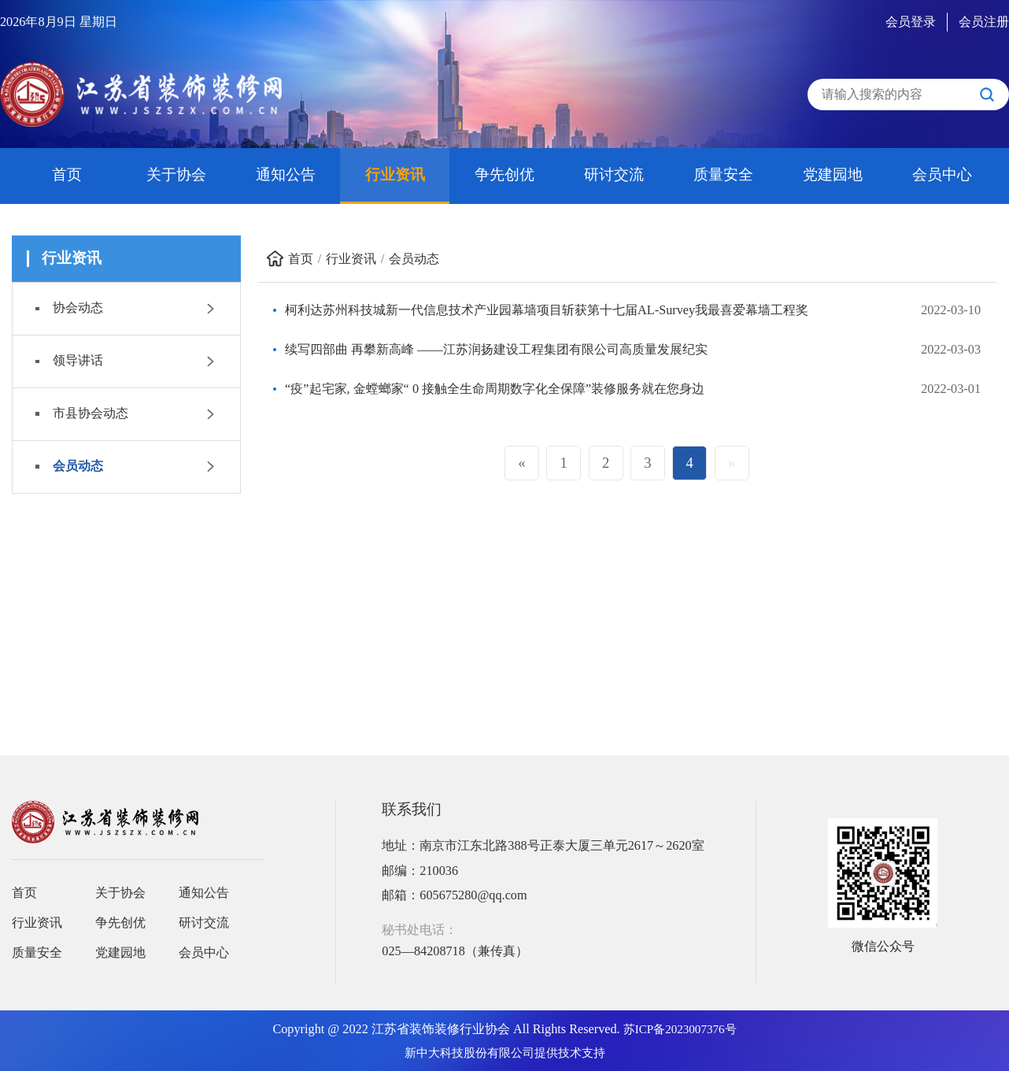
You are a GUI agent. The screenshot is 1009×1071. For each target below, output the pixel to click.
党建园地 (833, 174)
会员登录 (910, 22)
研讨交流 (614, 174)
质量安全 (723, 174)
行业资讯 (395, 174)
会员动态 (414, 259)
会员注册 (984, 22)
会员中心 (942, 174)
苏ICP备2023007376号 (680, 1029)
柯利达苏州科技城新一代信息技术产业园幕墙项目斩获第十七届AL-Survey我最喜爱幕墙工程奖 (546, 310)
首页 (67, 174)
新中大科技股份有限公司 (469, 1053)
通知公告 (286, 174)
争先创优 (504, 174)
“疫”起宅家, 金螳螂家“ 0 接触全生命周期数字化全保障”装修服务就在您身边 (494, 389)
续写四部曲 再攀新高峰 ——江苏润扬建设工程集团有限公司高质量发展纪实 (496, 350)
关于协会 (176, 174)
